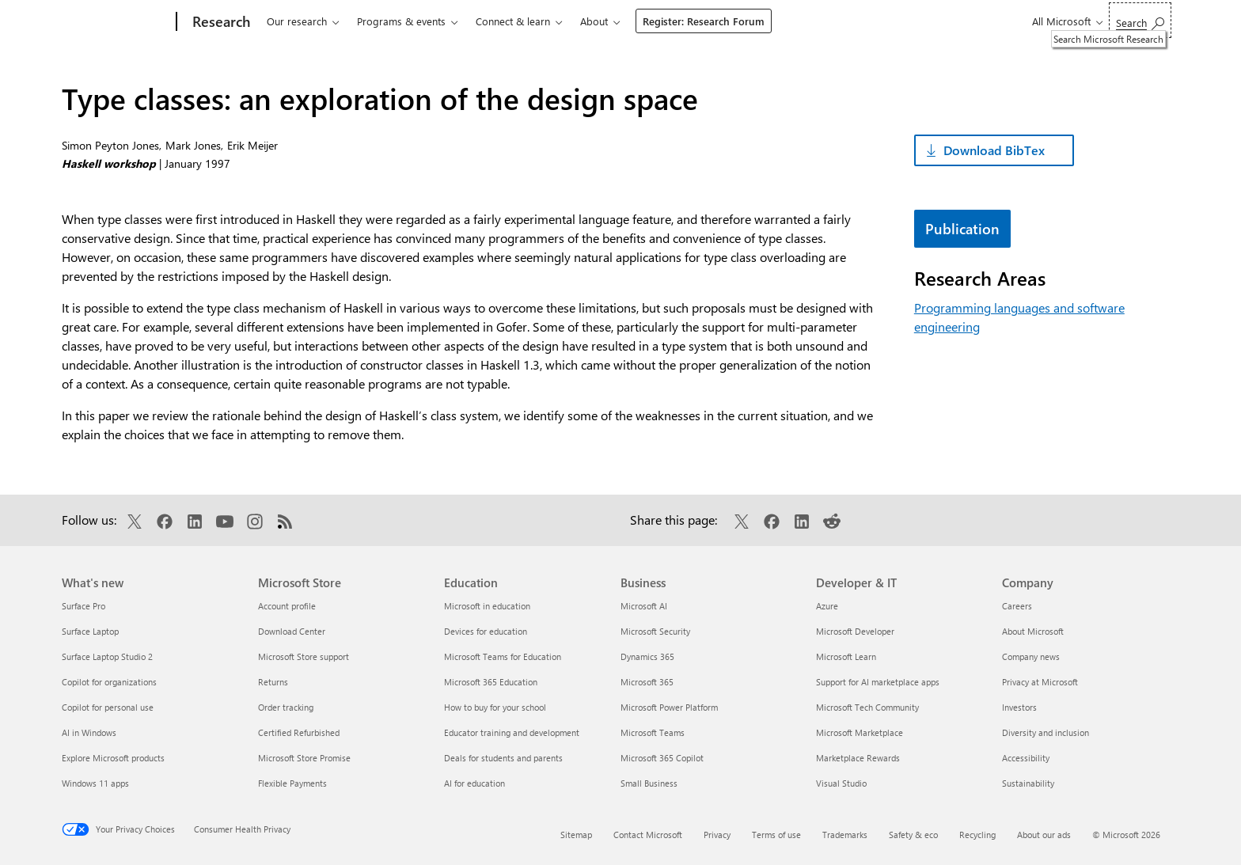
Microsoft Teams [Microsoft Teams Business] (652, 732)
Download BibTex (994, 150)
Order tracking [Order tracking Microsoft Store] (285, 707)
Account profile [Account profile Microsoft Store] (287, 606)
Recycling (977, 834)
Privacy (717, 834)
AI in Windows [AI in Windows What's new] (89, 732)
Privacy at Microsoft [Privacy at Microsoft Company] (1040, 682)
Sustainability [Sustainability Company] (1028, 783)
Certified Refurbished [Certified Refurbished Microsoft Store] (299, 732)
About (594, 21)
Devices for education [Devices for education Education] (485, 631)
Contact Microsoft (647, 834)
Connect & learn (513, 21)
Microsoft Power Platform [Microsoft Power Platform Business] (669, 707)
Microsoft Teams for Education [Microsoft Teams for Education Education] (502, 656)
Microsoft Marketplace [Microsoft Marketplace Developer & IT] (859, 732)
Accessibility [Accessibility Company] (1025, 758)
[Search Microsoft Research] (1140, 20)
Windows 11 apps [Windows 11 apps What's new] (95, 783)
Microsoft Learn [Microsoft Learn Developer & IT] (846, 656)
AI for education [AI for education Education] (474, 783)
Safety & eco (913, 834)
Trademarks (844, 834)
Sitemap (576, 834)
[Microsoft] (116, 22)
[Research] (219, 22)
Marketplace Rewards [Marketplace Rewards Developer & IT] (858, 758)
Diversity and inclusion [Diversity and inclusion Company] (1045, 732)
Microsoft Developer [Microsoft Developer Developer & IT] (855, 631)
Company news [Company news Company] (1031, 656)
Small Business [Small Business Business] (648, 783)
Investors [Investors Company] (1019, 707)
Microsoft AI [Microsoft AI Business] (643, 606)
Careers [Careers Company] (1017, 606)
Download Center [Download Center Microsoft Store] (291, 631)
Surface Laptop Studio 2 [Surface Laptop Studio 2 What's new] (107, 656)
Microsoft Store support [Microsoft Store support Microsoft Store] (303, 656)
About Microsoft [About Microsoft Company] (1033, 631)
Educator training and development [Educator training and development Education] (511, 732)
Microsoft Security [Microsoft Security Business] (655, 631)
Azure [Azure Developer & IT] (827, 606)
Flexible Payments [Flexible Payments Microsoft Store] (292, 783)
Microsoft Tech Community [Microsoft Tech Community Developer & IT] (867, 707)
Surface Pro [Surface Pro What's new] (83, 606)
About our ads (1044, 834)
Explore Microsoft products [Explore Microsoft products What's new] (113, 758)
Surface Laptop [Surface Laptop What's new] (90, 631)
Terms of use (776, 834)
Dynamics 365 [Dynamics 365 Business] (647, 656)
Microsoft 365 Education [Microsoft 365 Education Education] (490, 682)
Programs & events (401, 21)
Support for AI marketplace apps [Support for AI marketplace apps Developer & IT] (877, 682)
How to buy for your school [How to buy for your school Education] (495, 707)
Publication (962, 228)
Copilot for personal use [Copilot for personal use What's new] (108, 707)
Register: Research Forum (704, 21)
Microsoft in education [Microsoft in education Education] (487, 606)
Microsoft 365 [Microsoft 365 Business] (647, 682)
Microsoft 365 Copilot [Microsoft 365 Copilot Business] (662, 758)
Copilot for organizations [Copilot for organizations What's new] (109, 682)
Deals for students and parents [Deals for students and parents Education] (503, 758)
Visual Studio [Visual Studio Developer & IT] (841, 783)
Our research (297, 21)
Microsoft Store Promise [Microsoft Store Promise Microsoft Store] (304, 758)
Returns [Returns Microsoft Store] (273, 682)
